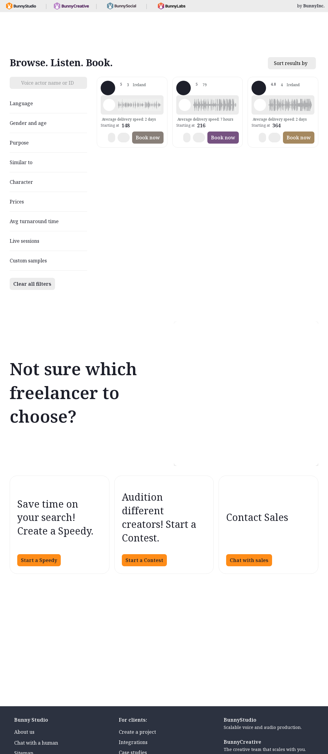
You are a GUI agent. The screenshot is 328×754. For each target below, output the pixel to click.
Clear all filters (32, 284)
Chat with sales (249, 560)
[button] (139, 105)
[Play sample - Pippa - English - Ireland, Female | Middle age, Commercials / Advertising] (260, 105)
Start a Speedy (39, 560)
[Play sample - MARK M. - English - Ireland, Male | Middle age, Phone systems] (109, 105)
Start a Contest (144, 560)
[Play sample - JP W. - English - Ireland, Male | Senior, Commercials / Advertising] (185, 105)
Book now (148, 137)
